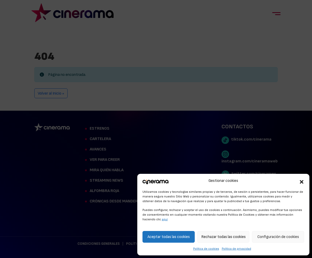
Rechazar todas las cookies (223, 237)
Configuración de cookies (278, 237)
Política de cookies (206, 248)
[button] (301, 181)
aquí (165, 219)
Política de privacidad (236, 248)
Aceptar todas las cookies (168, 237)
